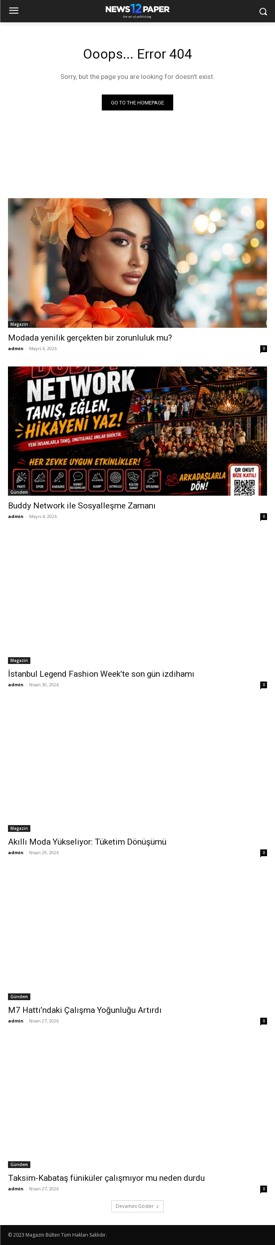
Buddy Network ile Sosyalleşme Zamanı (82, 505)
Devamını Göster (137, 1206)
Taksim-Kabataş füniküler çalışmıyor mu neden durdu (106, 1178)
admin (16, 348)
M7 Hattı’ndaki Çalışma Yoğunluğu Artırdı (85, 1010)
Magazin (19, 324)
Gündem (19, 492)
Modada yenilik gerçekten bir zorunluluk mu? (90, 338)
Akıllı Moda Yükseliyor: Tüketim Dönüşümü (87, 842)
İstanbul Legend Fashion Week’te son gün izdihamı (101, 674)
